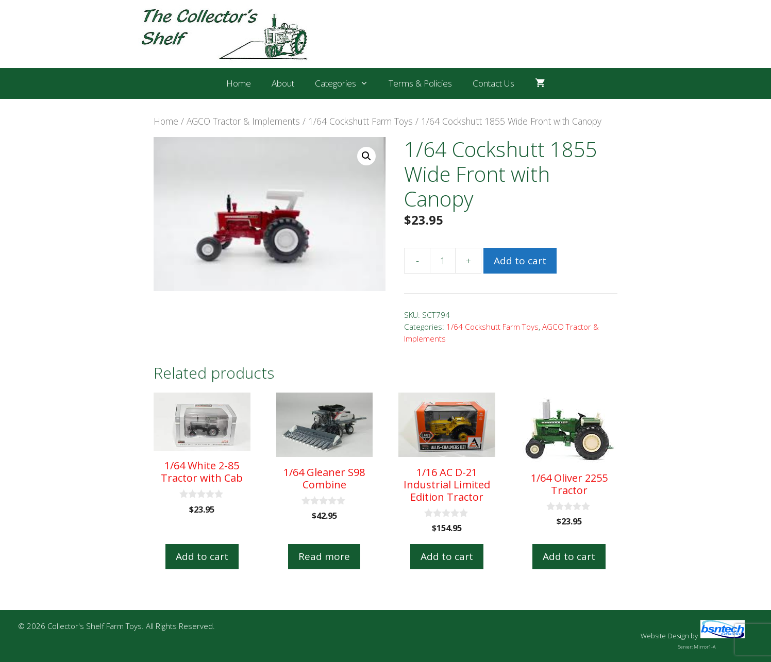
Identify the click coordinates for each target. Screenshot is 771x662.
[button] (366, 156)
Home (238, 83)
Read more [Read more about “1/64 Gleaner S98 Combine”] (324, 556)
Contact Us (493, 83)
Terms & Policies (420, 83)
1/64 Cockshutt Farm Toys (360, 121)
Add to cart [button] (202, 556)
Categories (347, 83)
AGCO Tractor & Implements (243, 121)
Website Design (665, 635)
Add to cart (520, 260)
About (283, 83)
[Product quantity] (443, 261)
